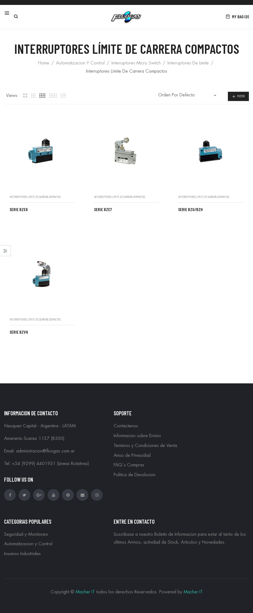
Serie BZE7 (103, 209)
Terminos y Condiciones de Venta (145, 445)
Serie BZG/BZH (190, 209)
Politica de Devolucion (134, 475)
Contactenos (126, 426)
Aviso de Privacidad (132, 455)
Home (43, 63)
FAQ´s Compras (129, 465)
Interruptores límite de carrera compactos (35, 197)
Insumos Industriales (22, 554)
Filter (241, 96)
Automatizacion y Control (80, 63)
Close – (5, 252)
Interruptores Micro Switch (136, 63)
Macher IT (85, 592)
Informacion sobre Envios (137, 436)
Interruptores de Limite (188, 63)
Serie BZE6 (19, 209)
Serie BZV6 (19, 331)
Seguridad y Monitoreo (26, 534)
